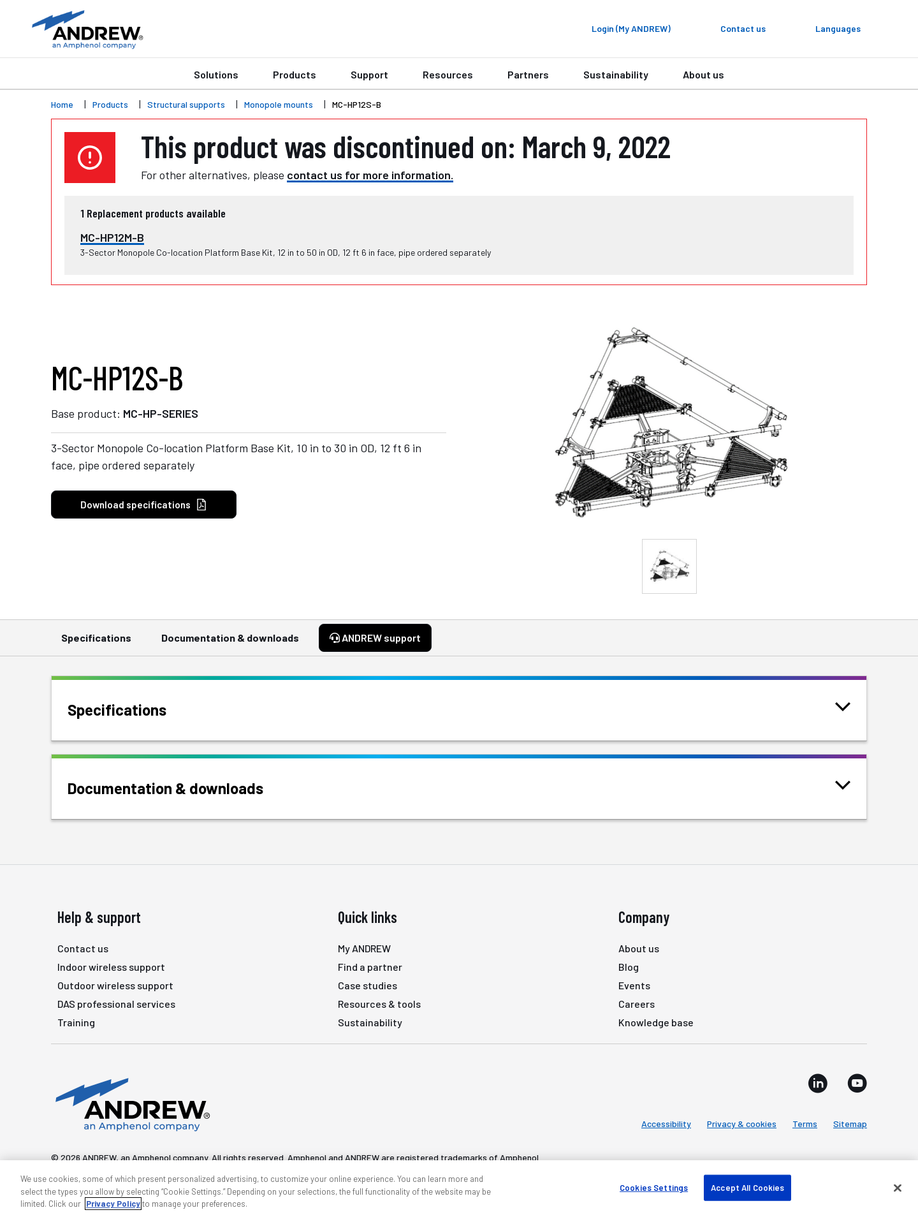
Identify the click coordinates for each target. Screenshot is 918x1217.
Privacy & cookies (741, 1123)
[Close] (898, 1188)
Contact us (82, 948)
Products (294, 74)
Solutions (216, 74)
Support (369, 74)
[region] (459, 1188)
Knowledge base (656, 1022)
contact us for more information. (370, 175)
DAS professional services (116, 1004)
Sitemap (850, 1123)
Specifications (96, 643)
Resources (448, 74)
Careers (636, 1004)
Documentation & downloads (230, 643)
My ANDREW (364, 948)
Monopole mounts (278, 104)
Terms (804, 1123)
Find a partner (370, 967)
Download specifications (143, 505)
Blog (628, 967)
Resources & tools (379, 1004)
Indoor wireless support (111, 967)
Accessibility (666, 1123)
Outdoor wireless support (115, 985)
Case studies (367, 985)
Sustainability (615, 74)
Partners (528, 74)
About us (703, 74)
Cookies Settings (654, 1187)
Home (62, 104)
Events (634, 985)
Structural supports (186, 104)
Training (76, 1022)
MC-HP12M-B (112, 237)
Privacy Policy (113, 1204)
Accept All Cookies (747, 1187)
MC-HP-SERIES (160, 413)
